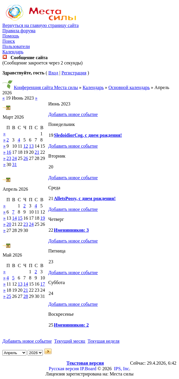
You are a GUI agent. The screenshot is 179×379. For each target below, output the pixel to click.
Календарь (12, 51)
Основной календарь (129, 87)
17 (42, 283)
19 (42, 218)
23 (8, 158)
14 (14, 218)
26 (25, 158)
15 (20, 218)
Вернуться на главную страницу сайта (40, 25)
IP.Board (88, 368)
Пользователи (16, 46)
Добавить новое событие (73, 114)
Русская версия (64, 368)
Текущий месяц (69, 341)
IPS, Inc (121, 368)
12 (25, 146)
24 (14, 158)
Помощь (10, 35)
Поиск (8, 41)
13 (31, 146)
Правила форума (19, 30)
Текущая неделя (103, 341)
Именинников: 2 (71, 324)
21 (37, 152)
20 (8, 224)
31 (14, 164)
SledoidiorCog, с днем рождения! (88, 135)
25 (8, 296)
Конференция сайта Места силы (46, 87)
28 (25, 296)
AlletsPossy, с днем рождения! (85, 198)
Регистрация (73, 72)
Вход (53, 72)
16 (8, 152)
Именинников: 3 (71, 230)
